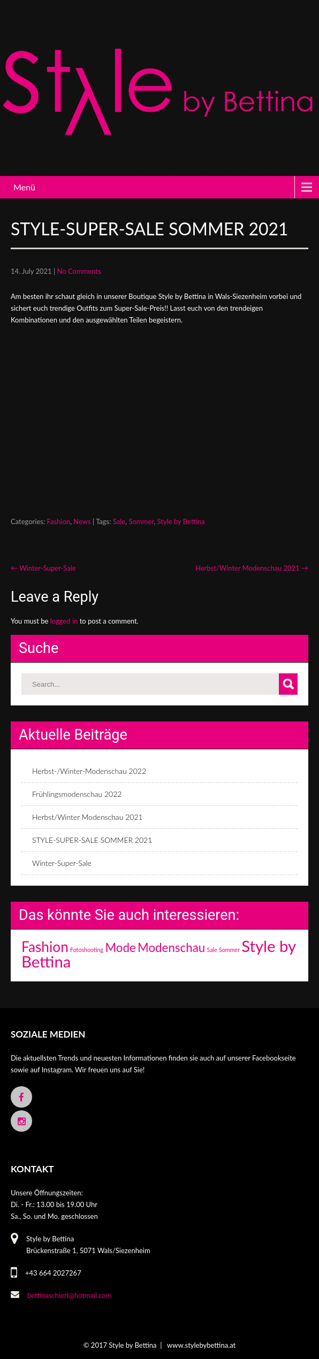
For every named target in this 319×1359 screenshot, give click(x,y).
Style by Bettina (181, 521)
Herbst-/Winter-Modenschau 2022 (89, 771)
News (81, 521)
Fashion (59, 521)
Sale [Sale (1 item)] (212, 949)
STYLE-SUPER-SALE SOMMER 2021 (92, 839)
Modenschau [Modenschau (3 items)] (171, 947)
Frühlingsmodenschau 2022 (76, 793)
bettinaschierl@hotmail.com (69, 1295)
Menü (24, 187)
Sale (119, 521)
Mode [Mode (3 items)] (120, 947)
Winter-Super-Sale (43, 568)
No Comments (79, 271)
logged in (64, 621)
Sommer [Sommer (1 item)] (229, 949)
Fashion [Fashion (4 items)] (45, 946)
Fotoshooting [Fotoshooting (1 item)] (86, 949)
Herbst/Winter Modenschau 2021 (251, 568)
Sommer (141, 521)
